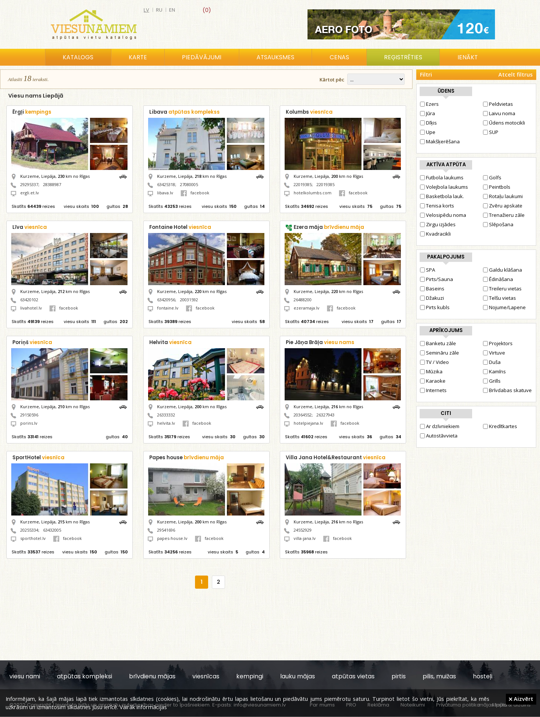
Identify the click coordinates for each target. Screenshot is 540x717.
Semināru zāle (439, 352)
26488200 (303, 299)
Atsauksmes (275, 57)
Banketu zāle (438, 343)
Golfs (492, 177)
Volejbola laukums (444, 186)
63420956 (166, 299)
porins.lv (29, 423)
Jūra (427, 113)
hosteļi (482, 676)
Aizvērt (521, 698)
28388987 (52, 184)
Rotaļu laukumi (503, 196)
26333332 (166, 415)
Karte (138, 57)
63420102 (29, 299)
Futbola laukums (442, 177)
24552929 (303, 530)
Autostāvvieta (439, 435)
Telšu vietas (499, 298)
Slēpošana (498, 224)
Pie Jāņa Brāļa (320, 342)
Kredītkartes (500, 426)
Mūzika (431, 371)
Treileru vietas (502, 288)
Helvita (170, 342)
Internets (433, 390)
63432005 (52, 530)
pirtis (399, 676)
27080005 (189, 184)
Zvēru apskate (502, 205)
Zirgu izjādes (438, 224)
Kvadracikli (435, 233)
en (172, 10)
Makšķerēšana (440, 141)
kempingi (249, 676)
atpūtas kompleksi (84, 676)
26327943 (325, 415)
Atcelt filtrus (515, 74)
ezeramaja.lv (307, 308)
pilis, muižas (439, 676)
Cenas (339, 57)
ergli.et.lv (29, 192)
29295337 (29, 184)
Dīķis (428, 122)
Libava (184, 112)
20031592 (189, 299)
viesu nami (24, 676)
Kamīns (494, 371)
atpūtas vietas (353, 676)
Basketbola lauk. (442, 196)
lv (146, 10)
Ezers (429, 104)
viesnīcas (205, 676)
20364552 (303, 415)
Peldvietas (498, 104)
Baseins (432, 288)
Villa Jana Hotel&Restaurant (336, 457)
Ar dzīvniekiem (439, 426)
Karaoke (433, 380)
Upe (427, 132)
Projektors (498, 343)
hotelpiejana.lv (308, 423)
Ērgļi (31, 112)
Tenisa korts (437, 205)
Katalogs (78, 57)
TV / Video (434, 362)
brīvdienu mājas (152, 676)
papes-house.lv (172, 538)
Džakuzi (432, 298)
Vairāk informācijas (143, 707)
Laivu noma (499, 113)
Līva (29, 227)
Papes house (186, 457)
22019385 (303, 184)
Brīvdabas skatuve (507, 390)
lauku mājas (297, 676)
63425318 (166, 184)
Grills (492, 380)
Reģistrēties (403, 57)
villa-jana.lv (305, 538)
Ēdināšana (498, 279)
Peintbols (496, 186)
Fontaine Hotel (180, 227)
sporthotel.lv (33, 538)
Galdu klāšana (502, 269)
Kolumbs (309, 112)
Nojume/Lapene (504, 307)
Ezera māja (329, 227)
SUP (490, 132)
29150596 (29, 415)
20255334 (29, 530)
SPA (427, 269)
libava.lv (165, 192)
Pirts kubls (435, 307)
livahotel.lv (31, 308)
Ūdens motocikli (504, 122)
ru (159, 10)
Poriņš (32, 342)
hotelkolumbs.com (313, 192)
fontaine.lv (167, 308)
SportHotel (38, 457)
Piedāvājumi (201, 57)
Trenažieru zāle (504, 215)
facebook (195, 192)
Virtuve (494, 352)
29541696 (166, 530)
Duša (492, 362)
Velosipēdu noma (443, 215)
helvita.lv (166, 423)
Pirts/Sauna (436, 279)
